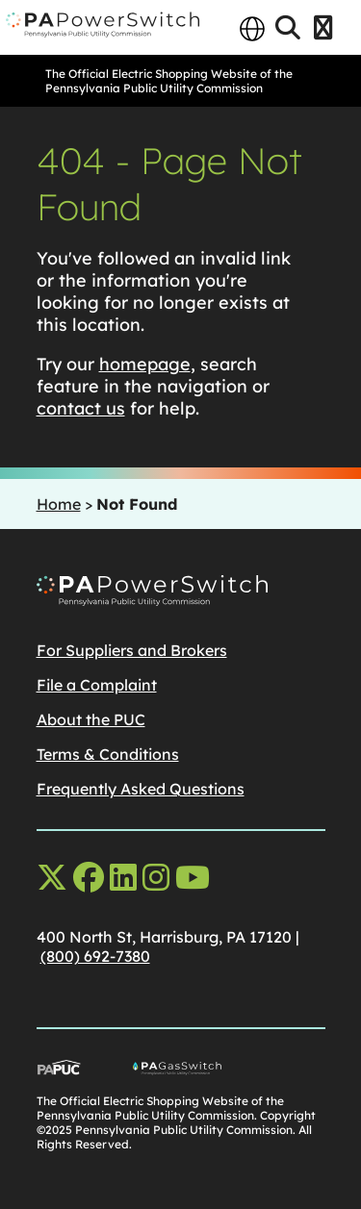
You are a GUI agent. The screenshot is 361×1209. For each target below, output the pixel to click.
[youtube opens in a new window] (192, 877)
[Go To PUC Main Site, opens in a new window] (85, 1071)
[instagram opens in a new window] (155, 877)
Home (59, 504)
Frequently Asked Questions (141, 788)
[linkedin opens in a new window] (123, 877)
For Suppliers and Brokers (132, 650)
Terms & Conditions (108, 754)
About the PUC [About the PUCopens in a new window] (91, 719)
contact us (81, 408)
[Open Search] (288, 28)
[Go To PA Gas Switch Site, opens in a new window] (229, 1071)
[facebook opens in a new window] (88, 877)
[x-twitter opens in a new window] (52, 877)
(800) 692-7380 (95, 956)
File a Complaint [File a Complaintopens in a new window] (97, 684)
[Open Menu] (323, 28)
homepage (145, 364)
